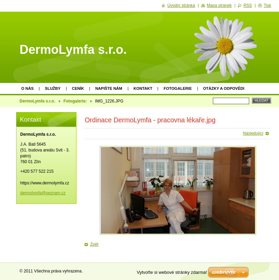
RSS (247, 5)
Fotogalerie (177, 88)
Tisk (267, 5)
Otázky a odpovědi (223, 88)
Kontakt (143, 88)
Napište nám (108, 88)
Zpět (94, 244)
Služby (53, 88)
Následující (253, 133)
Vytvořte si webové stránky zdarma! (172, 272)
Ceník (78, 88)
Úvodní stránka (181, 5)
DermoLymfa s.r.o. (37, 101)
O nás (27, 88)
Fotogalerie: (75, 101)
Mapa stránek (219, 5)
